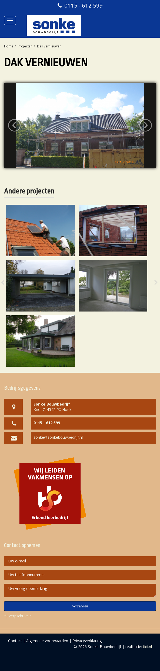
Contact (15, 640)
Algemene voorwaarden (47, 640)
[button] (8, 286)
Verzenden (80, 606)
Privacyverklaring (87, 640)
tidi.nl (147, 646)
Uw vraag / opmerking (80, 590)
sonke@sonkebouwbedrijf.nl (58, 437)
